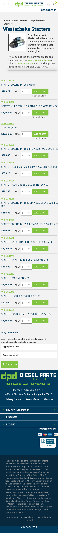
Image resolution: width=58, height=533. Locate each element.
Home (7, 20)
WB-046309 (7, 291)
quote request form (39, 60)
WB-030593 (7, 101)
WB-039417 (7, 180)
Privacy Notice (13, 399)
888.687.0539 (48, 10)
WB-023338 (7, 80)
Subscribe (10, 365)
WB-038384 (7, 162)
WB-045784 (7, 274)
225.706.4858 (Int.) (40, 383)
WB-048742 (7, 309)
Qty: (17, 91)
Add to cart (40, 91)
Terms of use (32, 399)
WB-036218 (7, 144)
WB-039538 (7, 220)
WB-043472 (7, 255)
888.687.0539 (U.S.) (17, 383)
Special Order (39, 95)
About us (48, 399)
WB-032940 (7, 123)
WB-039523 (7, 198)
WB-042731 (7, 237)
